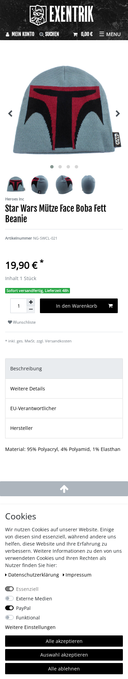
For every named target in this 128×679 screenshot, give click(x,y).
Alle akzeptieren (64, 641)
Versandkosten (58, 340)
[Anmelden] (20, 34)
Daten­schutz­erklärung (32, 574)
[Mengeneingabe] (18, 305)
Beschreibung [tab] (26, 368)
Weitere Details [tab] (27, 388)
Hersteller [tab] (21, 428)
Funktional (28, 617)
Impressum (77, 574)
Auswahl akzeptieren (64, 654)
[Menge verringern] (31, 309)
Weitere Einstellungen (30, 627)
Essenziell (27, 589)
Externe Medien (34, 598)
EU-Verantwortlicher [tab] (33, 408)
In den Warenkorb (84, 306)
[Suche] (54, 34)
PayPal (23, 608)
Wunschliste (22, 322)
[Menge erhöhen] (31, 302)
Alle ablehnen (64, 668)
